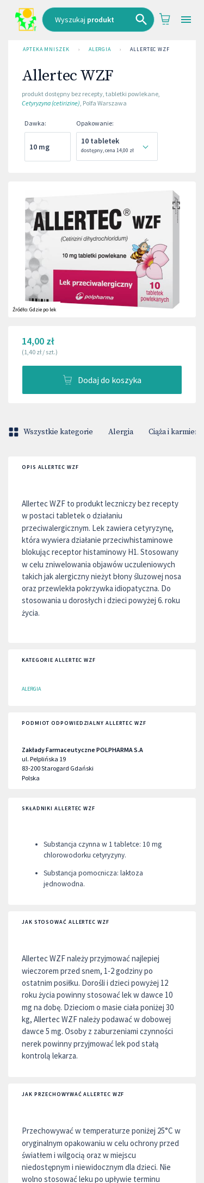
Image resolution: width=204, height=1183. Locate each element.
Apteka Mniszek (46, 49)
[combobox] (98, 19)
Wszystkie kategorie (52, 432)
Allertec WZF (150, 49)
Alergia (99, 49)
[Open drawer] (186, 20)
